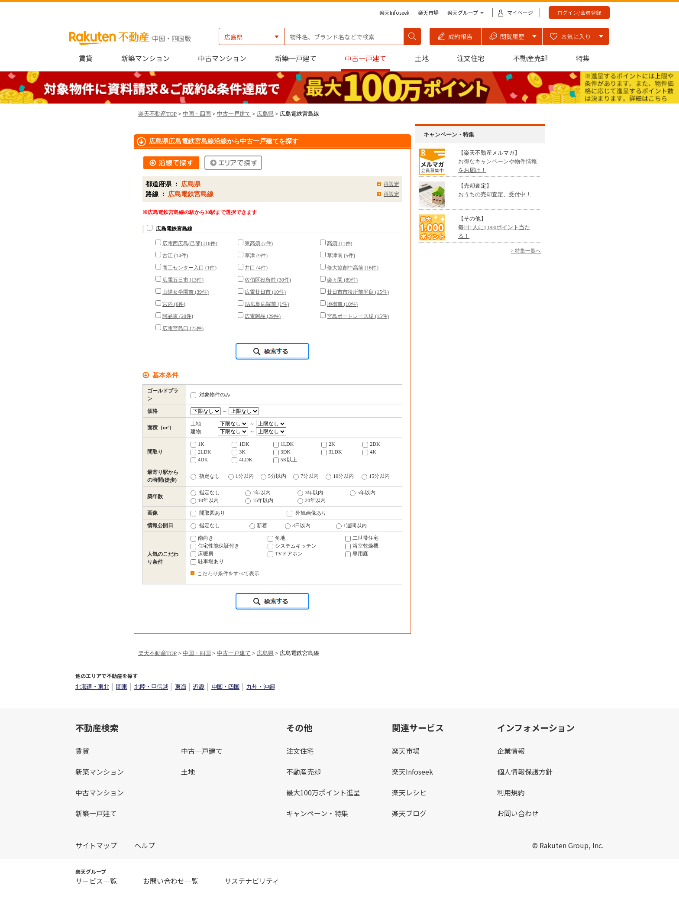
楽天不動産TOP (157, 113)
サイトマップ (96, 845)
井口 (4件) (256, 268)
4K (369, 452)
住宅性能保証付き (215, 546)
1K (197, 444)
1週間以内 (351, 525)
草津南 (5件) (341, 256)
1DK (240, 444)
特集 (583, 58)
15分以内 (376, 476)
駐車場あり (207, 561)
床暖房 (202, 554)
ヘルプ (144, 845)
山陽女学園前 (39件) (185, 292)
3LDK (331, 452)
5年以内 (362, 493)
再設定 (391, 184)
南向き (202, 538)
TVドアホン (285, 554)
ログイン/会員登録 (579, 12)
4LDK (242, 460)
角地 (276, 538)
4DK (199, 460)
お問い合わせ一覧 (170, 881)
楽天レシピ (409, 792)
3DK (282, 452)
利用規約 (511, 792)
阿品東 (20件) (177, 316)
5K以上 (285, 460)
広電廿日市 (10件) (265, 292)
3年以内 (310, 493)
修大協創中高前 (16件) (352, 268)
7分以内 (306, 476)
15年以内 (259, 500)
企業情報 (511, 751)
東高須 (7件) (259, 243)
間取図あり (208, 513)
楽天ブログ (409, 813)
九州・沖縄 (260, 686)
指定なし (205, 476)
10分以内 (340, 476)
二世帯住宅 (361, 538)
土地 (422, 58)
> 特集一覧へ (526, 251)
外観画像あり (307, 513)
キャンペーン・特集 (317, 813)
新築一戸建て (296, 58)
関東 (121, 686)
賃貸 (86, 58)
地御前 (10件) (342, 304)
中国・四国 (197, 113)
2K (328, 444)
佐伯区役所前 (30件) (268, 280)
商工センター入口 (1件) (189, 268)
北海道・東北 (92, 686)
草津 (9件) (256, 256)
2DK (371, 444)
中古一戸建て (365, 58)
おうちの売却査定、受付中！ (494, 194)
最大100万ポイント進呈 (323, 792)
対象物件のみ (210, 395)
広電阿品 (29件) (263, 316)
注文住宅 (471, 58)
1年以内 (258, 493)
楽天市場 (428, 12)
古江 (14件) (175, 256)
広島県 (265, 113)
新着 (258, 525)
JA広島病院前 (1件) (267, 304)
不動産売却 (530, 58)
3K (239, 452)
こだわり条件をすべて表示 (228, 574)
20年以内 (311, 500)
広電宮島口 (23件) (183, 328)
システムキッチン (292, 546)
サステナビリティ (251, 881)
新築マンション (145, 58)
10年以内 (205, 500)
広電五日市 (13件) (183, 280)
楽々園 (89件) (342, 280)
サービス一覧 (96, 881)
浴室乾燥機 (361, 546)
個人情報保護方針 (525, 771)
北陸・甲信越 (151, 686)
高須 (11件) (339, 243)
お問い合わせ (518, 813)
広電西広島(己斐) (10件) (189, 243)
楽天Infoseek (394, 12)
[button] (456, 36)
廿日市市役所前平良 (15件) (358, 292)
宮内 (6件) (173, 304)
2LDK (201, 452)
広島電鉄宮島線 (174, 229)
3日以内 (297, 525)
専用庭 (356, 554)
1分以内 (241, 476)
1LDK (283, 444)
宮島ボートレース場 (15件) (358, 316)
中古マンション (222, 58)
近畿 (198, 686)
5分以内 (273, 476)
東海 (180, 686)
